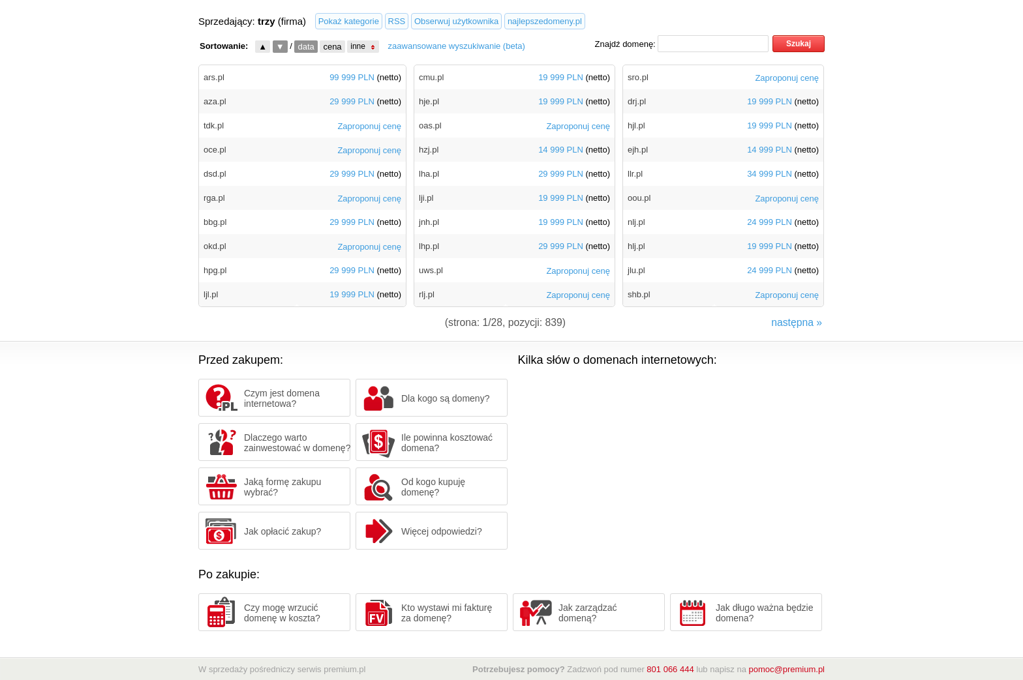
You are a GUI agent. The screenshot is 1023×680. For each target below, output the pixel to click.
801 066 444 (670, 669)
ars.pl (214, 77)
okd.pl (215, 246)
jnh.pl (429, 222)
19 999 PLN (351, 295)
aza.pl (215, 101)
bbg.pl (215, 222)
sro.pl (638, 77)
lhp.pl (429, 246)
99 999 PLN (351, 78)
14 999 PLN (560, 150)
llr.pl (635, 174)
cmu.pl (431, 77)
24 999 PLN (769, 223)
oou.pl (639, 198)
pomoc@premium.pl (786, 669)
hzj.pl (428, 150)
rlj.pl (427, 294)
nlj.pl (636, 222)
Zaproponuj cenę (369, 126)
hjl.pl (636, 125)
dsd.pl (215, 174)
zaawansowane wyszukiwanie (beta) (456, 46)
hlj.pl (636, 246)
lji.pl (426, 198)
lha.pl (429, 174)
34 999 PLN (769, 174)
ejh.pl (638, 150)
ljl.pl (211, 294)
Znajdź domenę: (625, 44)
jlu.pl (636, 270)
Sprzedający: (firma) (252, 21)
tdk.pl (214, 125)
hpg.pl (215, 270)
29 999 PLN (351, 102)
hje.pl (429, 101)
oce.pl (215, 150)
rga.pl (214, 198)
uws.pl (431, 270)
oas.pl (430, 125)
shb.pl (639, 294)
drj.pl (637, 101)
